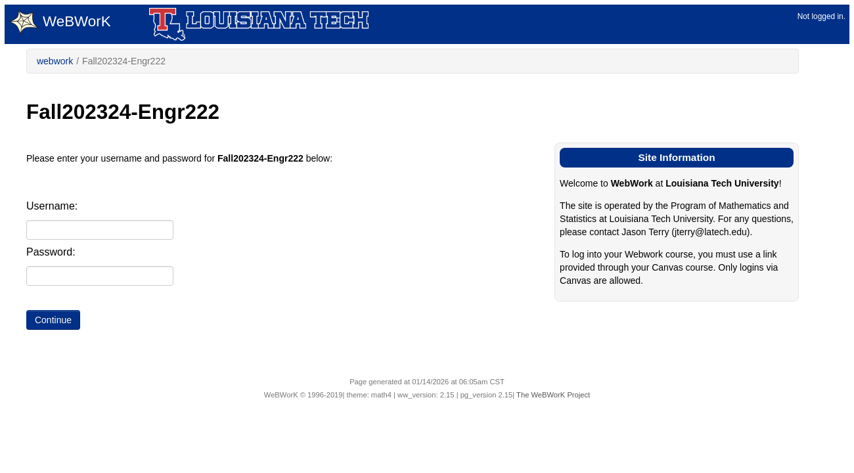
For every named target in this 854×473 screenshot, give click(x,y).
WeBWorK (60, 22)
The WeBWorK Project (553, 395)
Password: (51, 252)
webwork (55, 61)
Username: (52, 206)
